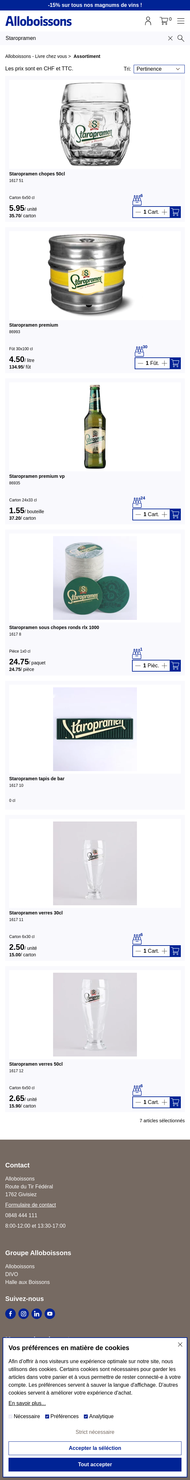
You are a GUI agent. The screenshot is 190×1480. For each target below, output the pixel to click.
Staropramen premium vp (37, 476)
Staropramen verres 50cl (36, 1064)
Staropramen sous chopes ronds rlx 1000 (54, 627)
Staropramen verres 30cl (36, 912)
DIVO (11, 1274)
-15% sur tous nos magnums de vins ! (95, 5)
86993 (14, 332)
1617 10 (16, 785)
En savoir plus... (27, 1403)
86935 (14, 483)
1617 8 (15, 634)
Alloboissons (20, 1266)
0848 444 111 (21, 1215)
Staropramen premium (33, 325)
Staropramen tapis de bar (37, 778)
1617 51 (16, 180)
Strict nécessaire (95, 1432)
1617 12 (16, 1071)
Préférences (62, 1416)
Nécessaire (24, 1416)
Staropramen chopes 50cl (37, 173)
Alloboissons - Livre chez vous (36, 56)
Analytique (99, 1416)
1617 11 (16, 919)
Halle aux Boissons (27, 1282)
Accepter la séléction (95, 1448)
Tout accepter (95, 1464)
